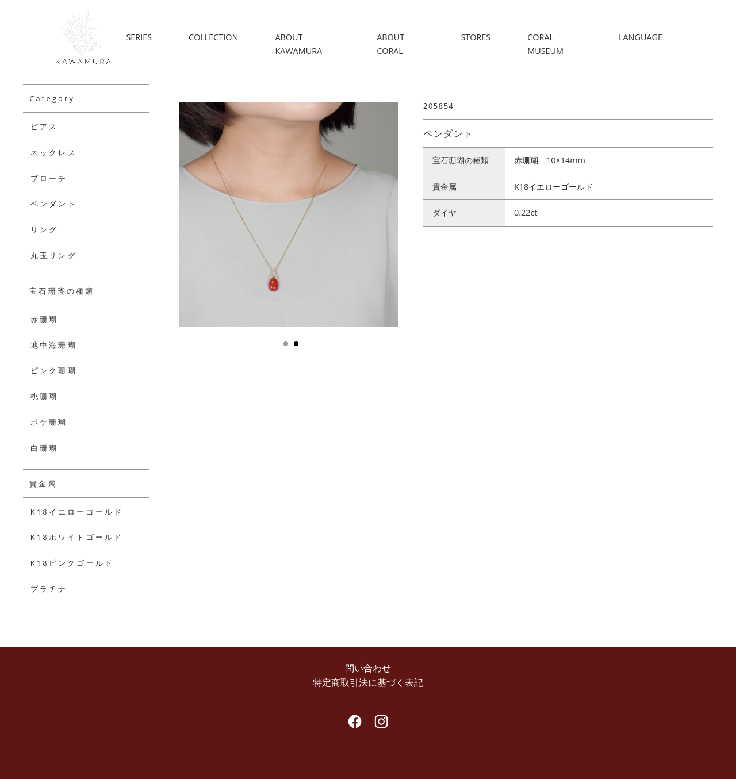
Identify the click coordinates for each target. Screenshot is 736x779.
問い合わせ (368, 668)
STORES (477, 37)
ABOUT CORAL (393, 44)
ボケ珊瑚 (49, 422)
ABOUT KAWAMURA (302, 44)
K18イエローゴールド (77, 511)
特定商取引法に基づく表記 (368, 682)
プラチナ (49, 589)
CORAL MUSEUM (546, 44)
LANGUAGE (640, 37)
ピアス (44, 126)
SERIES (143, 37)
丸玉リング (53, 255)
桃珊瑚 (44, 396)
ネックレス (53, 152)
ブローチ (49, 178)
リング (44, 229)
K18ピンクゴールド (72, 563)
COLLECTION (217, 37)
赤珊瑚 (44, 319)
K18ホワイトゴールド (77, 537)
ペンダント (53, 203)
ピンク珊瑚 (53, 370)
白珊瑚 (44, 448)
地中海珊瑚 (53, 345)
